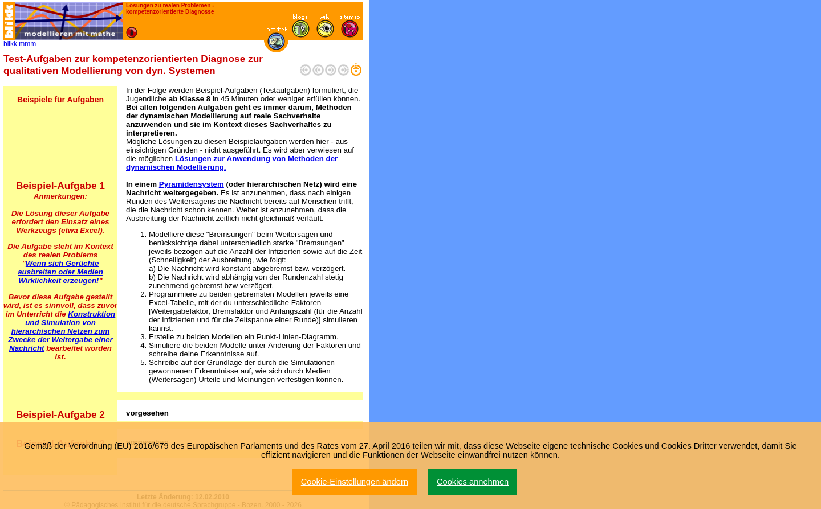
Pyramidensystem (191, 184)
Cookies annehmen (473, 481)
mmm (27, 44)
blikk (10, 44)
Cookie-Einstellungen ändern (354, 481)
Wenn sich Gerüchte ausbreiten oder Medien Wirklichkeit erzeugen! (60, 272)
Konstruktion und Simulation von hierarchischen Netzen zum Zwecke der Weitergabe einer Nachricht (61, 331)
